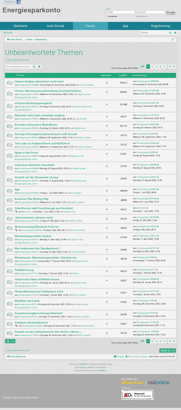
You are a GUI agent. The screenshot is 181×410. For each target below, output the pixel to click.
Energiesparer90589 (28, 156)
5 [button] (164, 66)
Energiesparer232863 (28, 193)
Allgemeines (80, 128)
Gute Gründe (55, 26)
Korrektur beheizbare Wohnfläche (36, 124)
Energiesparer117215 (28, 295)
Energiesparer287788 (28, 221)
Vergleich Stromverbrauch (31, 322)
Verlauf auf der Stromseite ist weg (36, 177)
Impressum (18, 397)
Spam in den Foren (26, 152)
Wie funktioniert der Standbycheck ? (37, 248)
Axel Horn (26, 212)
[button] (142, 66)
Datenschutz (32, 397)
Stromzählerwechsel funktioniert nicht (39, 291)
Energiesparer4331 (27, 304)
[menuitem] (136, 357)
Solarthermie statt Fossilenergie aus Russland (44, 208)
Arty (84, 367)
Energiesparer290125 (32, 230)
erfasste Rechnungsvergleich (33, 103)
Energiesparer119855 (28, 94)
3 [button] (156, 66)
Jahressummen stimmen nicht (34, 217)
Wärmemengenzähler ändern (33, 236)
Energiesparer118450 (28, 335)
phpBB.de (102, 371)
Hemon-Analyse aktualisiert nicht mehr (39, 81)
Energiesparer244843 (28, 147)
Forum (90, 26)
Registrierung (160, 26)
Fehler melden (87, 85)
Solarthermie (69, 212)
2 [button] (152, 66)
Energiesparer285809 (28, 283)
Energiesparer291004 (28, 202)
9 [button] (170, 66)
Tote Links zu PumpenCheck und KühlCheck (42, 143)
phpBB (81, 364)
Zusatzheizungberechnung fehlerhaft (39, 313)
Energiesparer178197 (28, 119)
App (125, 26)
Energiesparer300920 (28, 128)
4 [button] (160, 66)
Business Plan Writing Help (32, 198)
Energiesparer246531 (28, 107)
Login (171, 12)
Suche (9, 32)
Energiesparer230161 (28, 181)
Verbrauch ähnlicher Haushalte (34, 165)
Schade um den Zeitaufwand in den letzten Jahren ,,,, (48, 331)
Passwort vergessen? (142, 16)
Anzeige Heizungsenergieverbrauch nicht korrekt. (46, 134)
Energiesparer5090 (27, 261)
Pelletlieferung (24, 270)
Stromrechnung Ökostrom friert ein (37, 226)
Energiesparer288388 (28, 85)
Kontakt (7, 397)
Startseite (20, 26)
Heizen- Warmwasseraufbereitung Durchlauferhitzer (48, 90)
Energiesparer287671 (28, 252)
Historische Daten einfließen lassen (37, 279)
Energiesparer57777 (28, 273)
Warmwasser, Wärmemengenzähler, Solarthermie (46, 257)
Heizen (75, 273)
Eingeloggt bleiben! (112, 16)
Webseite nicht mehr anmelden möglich (40, 115)
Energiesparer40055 (28, 137)
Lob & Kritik (81, 119)
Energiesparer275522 (32, 326)
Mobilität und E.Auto (27, 301)
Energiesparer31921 (28, 317)
